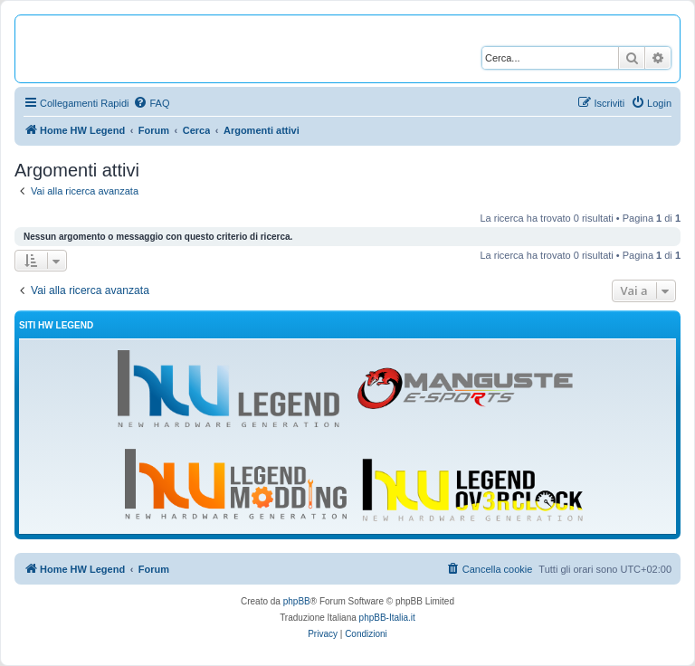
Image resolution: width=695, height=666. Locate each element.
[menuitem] (151, 103)
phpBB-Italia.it (387, 618)
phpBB (296, 601)
